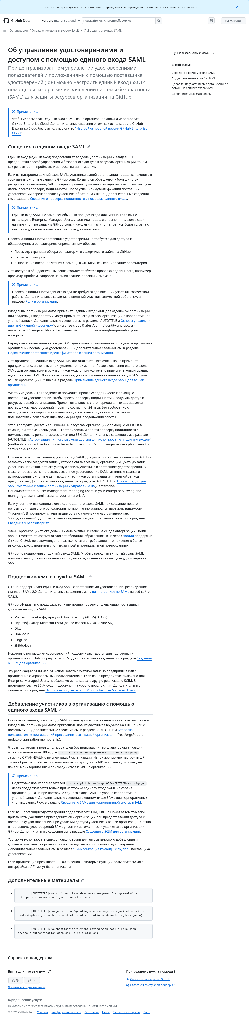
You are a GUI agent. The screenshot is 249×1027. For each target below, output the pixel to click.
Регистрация (233, 20)
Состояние (92, 1012)
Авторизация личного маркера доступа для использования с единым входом (90, 439)
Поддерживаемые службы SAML (50, 576)
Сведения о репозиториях (28, 523)
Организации (19, 30)
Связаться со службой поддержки (151, 985)
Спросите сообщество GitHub (148, 979)
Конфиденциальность (66, 1012)
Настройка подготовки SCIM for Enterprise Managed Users (90, 690)
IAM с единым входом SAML (103, 30)
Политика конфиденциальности (26, 987)
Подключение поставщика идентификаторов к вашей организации (60, 353)
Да (15, 980)
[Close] (237, 6)
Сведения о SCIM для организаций (113, 831)
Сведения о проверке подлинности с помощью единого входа (78, 198)
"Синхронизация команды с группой (101, 849)
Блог (146, 1012)
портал (128, 536)
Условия (42, 1012)
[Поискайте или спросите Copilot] (122, 20)
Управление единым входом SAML (55, 30)
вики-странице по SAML (110, 591)
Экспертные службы (126, 1012)
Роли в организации (41, 301)
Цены (106, 1012)
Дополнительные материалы (46, 880)
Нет (32, 980)
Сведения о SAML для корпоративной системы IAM (101, 802)
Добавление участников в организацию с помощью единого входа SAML (71, 706)
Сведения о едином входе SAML (49, 146)
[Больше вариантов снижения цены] (213, 53)
